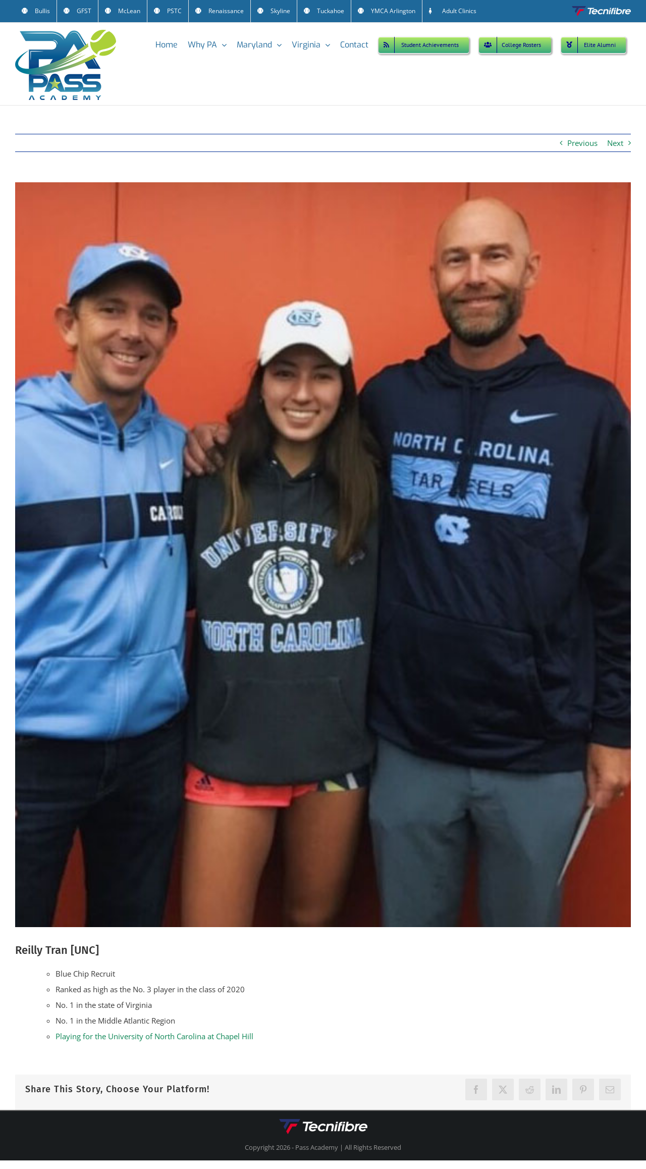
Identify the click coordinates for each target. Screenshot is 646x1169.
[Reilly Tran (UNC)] (323, 554)
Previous (582, 143)
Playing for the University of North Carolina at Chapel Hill (154, 1036)
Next (615, 143)
